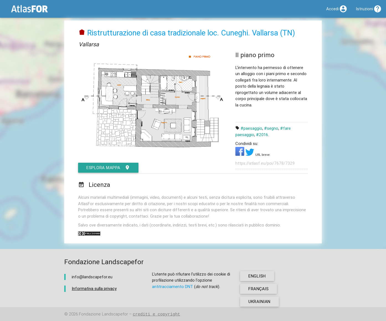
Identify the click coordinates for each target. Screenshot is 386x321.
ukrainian (259, 301)
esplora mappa (108, 168)
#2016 (262, 134)
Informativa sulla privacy (94, 288)
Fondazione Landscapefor (103, 314)
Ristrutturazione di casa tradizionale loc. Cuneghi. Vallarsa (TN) (191, 32)
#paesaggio (251, 128)
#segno (271, 128)
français (258, 288)
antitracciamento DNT (172, 286)
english (257, 276)
